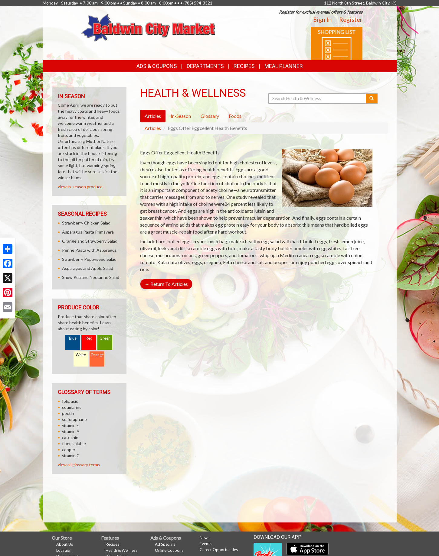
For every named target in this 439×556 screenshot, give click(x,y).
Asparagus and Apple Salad (87, 268)
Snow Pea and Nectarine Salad (90, 277)
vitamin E (70, 425)
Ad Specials (165, 544)
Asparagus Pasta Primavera (88, 231)
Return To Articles (166, 284)
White (81, 355)
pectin (68, 413)
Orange (97, 355)
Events (205, 543)
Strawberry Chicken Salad (86, 222)
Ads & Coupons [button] (156, 66)
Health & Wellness (121, 550)
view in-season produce (80, 186)
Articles (153, 128)
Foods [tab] (235, 116)
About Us (64, 544)
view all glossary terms (79, 464)
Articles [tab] (153, 116)
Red (89, 338)
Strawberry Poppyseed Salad (89, 259)
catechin (70, 437)
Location (63, 550)
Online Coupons (169, 550)
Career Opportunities (219, 549)
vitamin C (71, 455)
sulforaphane (74, 419)
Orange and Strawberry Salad (89, 241)
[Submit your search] (372, 98)
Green (105, 338)
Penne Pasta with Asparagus (89, 250)
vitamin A (71, 431)
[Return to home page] (148, 27)
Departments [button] (205, 66)
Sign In (322, 19)
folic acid (70, 401)
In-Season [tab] (181, 116)
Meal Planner (283, 66)
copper (68, 449)
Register (350, 19)
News (204, 537)
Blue (73, 338)
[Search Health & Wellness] (317, 98)
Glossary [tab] (210, 116)
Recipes (244, 66)
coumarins (71, 407)
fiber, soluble (74, 443)
